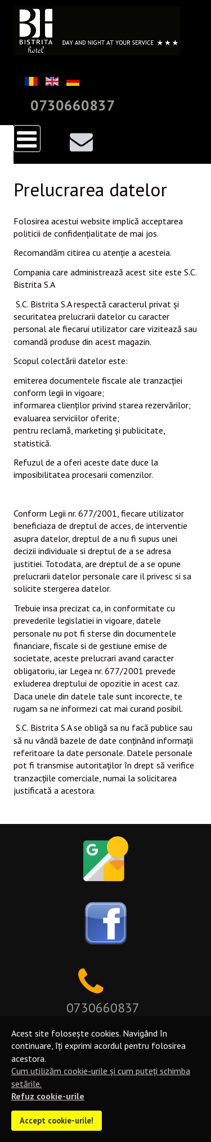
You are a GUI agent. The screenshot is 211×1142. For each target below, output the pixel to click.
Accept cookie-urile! (56, 1120)
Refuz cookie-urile (47, 1096)
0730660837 (72, 105)
